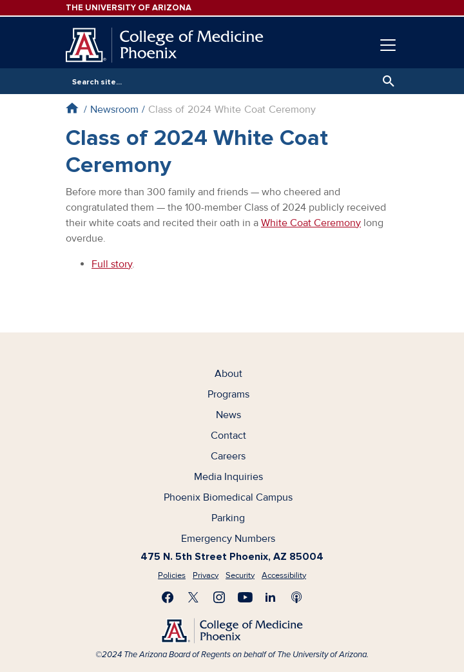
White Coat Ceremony (311, 222)
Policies (172, 575)
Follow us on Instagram (219, 597)
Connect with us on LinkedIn (270, 597)
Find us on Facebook (167, 597)
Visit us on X (193, 597)
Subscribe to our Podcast (296, 597)
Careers (228, 456)
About (228, 373)
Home (72, 108)
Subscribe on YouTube (245, 597)
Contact (228, 435)
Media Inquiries (228, 476)
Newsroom (114, 109)
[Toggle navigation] (388, 45)
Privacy (205, 575)
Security (240, 575)
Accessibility (284, 575)
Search (385, 81)
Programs (228, 394)
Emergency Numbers (228, 538)
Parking (228, 518)
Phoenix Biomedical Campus (228, 497)
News (228, 414)
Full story (112, 264)
